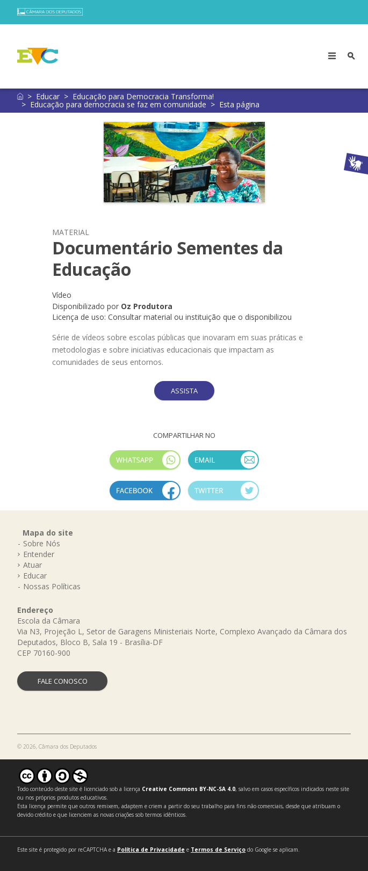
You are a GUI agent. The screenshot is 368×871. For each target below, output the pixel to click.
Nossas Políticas (52, 586)
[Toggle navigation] (332, 56)
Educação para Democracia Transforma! (143, 96)
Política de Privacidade (151, 849)
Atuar (32, 565)
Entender (38, 554)
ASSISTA (184, 391)
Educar (48, 96)
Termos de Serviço (218, 849)
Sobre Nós (41, 543)
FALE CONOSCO (63, 681)
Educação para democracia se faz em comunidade (118, 104)
